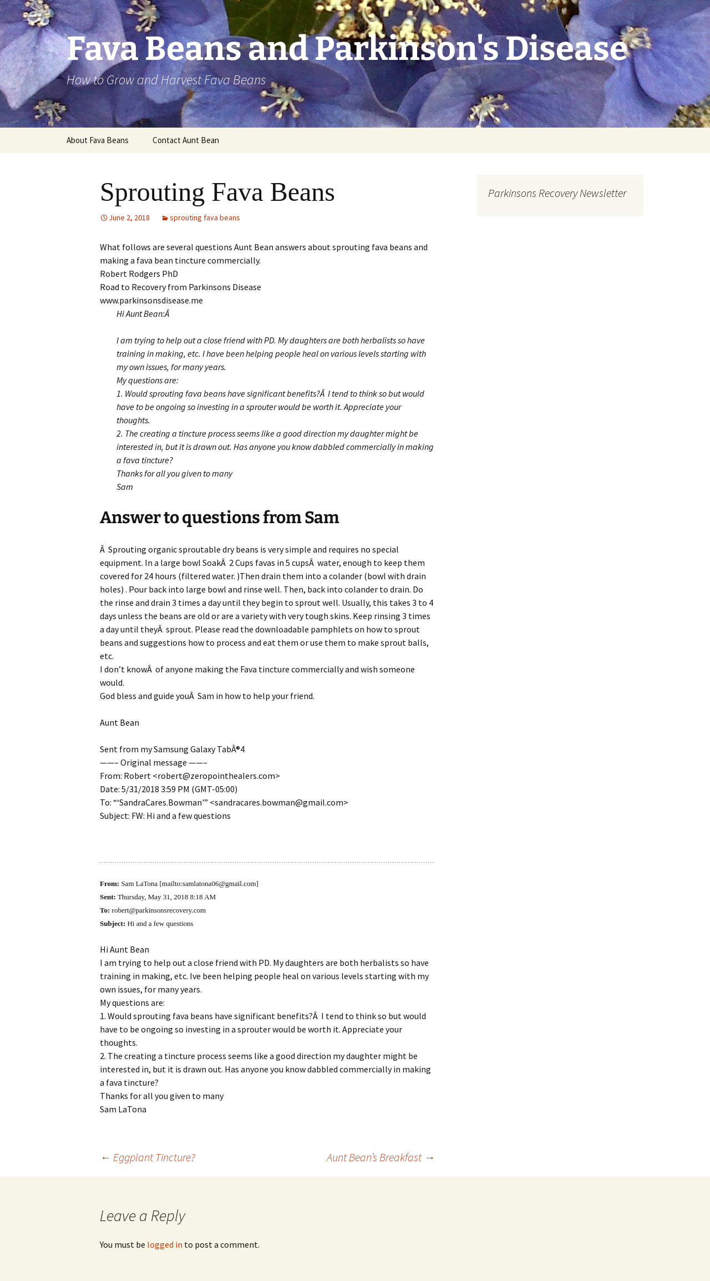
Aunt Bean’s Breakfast (381, 1157)
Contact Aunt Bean (186, 140)
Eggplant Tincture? (147, 1157)
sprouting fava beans (205, 217)
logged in (164, 1244)
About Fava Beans (98, 140)
